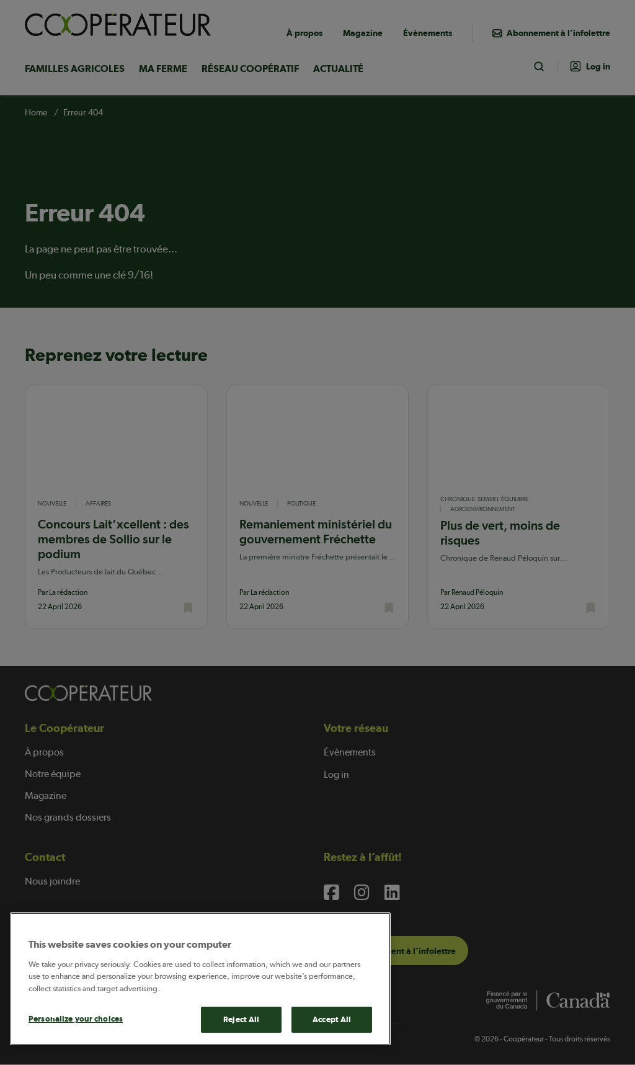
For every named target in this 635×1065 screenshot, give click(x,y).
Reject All (241, 1019)
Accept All (332, 1019)
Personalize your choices (76, 1018)
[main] (200, 978)
